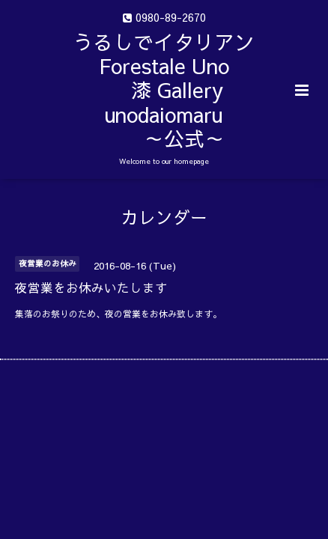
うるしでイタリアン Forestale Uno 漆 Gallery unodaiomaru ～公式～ (198, 90)
